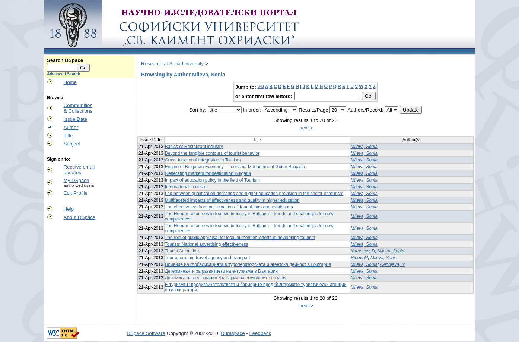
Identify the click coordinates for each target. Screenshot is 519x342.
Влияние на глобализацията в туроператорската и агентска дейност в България (248, 264)
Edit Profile (75, 193)
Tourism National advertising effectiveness (206, 244)
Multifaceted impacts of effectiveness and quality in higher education (232, 200)
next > (306, 128)
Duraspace (233, 333)
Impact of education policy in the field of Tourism (212, 180)
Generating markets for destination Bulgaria (208, 173)
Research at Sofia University (172, 63)
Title (68, 135)
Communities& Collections (78, 108)
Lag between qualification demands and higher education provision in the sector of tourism (254, 193)
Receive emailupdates (79, 169)
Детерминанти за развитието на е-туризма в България (221, 271)
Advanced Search (63, 74)
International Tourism (185, 186)
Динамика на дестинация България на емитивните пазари (225, 277)
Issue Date (75, 119)
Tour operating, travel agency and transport (207, 257)
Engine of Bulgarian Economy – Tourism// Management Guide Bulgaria (235, 166)
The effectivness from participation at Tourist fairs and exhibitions (229, 207)
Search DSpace (65, 60)
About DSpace (80, 217)
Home (70, 82)
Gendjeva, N (392, 264)
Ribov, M (359, 257)
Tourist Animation (182, 251)
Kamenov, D (363, 251)
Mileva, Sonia (364, 146)
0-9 (260, 86)
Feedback (260, 333)
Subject (72, 144)
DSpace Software (146, 333)
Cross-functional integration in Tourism (203, 160)
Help (69, 209)
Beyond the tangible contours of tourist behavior (212, 153)
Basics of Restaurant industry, (194, 146)
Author (71, 127)
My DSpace (76, 180)
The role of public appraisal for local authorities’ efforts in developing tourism (240, 237)
